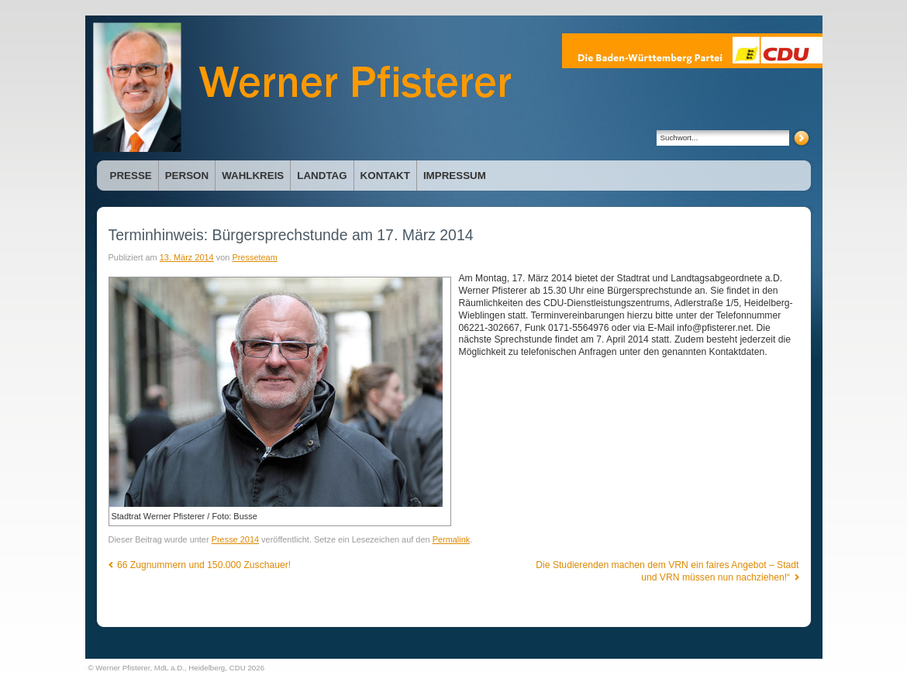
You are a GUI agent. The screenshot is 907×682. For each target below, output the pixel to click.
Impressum (454, 175)
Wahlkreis (253, 175)
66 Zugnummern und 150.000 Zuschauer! (200, 565)
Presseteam (254, 257)
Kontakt (385, 175)
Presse (131, 175)
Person (187, 175)
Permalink (452, 539)
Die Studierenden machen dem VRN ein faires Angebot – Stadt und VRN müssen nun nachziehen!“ (667, 571)
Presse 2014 (235, 539)
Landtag (322, 175)
